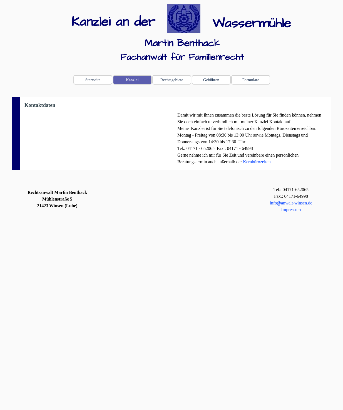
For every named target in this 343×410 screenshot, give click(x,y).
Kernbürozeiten (257, 161)
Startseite (93, 80)
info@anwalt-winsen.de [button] (291, 203)
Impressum (291, 209)
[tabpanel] (118, 22)
